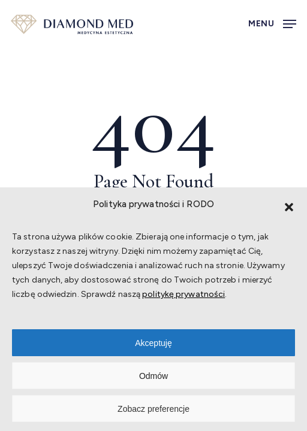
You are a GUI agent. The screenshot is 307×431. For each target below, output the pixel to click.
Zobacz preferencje (153, 409)
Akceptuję (153, 343)
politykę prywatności (183, 294)
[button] (289, 207)
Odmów (153, 376)
